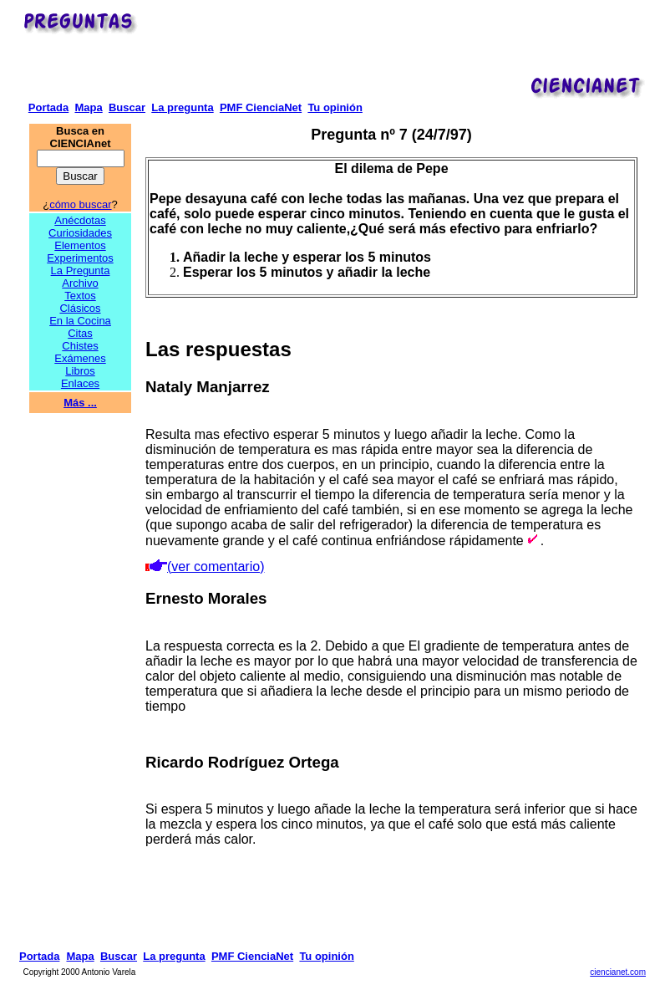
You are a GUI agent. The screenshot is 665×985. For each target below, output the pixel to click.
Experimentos (80, 258)
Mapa (88, 107)
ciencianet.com (618, 972)
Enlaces (80, 383)
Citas (80, 333)
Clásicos (79, 308)
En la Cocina (80, 320)
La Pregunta (80, 270)
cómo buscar (80, 204)
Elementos (79, 245)
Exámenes (79, 358)
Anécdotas (79, 220)
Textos (80, 295)
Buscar (127, 107)
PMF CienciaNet (261, 107)
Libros (79, 371)
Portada (48, 107)
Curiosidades (80, 233)
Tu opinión (334, 107)
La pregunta (182, 107)
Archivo (80, 283)
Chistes (80, 345)
